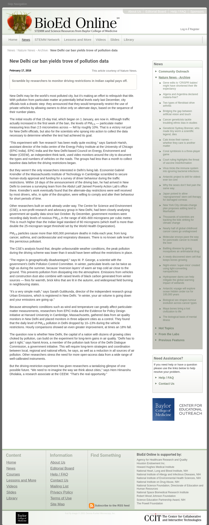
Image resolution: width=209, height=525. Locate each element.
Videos (101, 39)
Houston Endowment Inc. (151, 463)
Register (194, 29)
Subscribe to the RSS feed (112, 505)
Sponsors (197, 11)
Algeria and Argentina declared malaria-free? (180, 96)
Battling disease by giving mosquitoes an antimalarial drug (181, 250)
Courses (13, 474)
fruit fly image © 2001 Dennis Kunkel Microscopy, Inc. (90, 513)
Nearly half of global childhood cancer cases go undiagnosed (180, 230)
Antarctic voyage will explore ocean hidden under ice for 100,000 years (179, 291)
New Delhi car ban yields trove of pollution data (84, 50)
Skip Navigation (17, 4)
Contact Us (166, 383)
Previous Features (171, 340)
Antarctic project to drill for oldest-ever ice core (182, 178)
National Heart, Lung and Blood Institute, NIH (162, 470)
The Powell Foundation (150, 503)
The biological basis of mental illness (180, 318)
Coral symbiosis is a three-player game (181, 153)
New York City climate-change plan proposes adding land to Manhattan (180, 208)
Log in (183, 29)
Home (13, 39)
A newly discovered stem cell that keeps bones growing (182, 258)
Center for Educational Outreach (190, 409)
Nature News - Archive (32, 50)
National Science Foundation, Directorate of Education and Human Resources (170, 487)
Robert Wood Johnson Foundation (156, 496)
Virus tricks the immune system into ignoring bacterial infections (181, 170)
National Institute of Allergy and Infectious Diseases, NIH (169, 474)
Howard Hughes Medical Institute (155, 467)
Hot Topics (166, 328)
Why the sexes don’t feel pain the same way (182, 187)
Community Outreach (174, 71)
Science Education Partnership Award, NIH (161, 499)
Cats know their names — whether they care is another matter (179, 142)
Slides (114, 39)
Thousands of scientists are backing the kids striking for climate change (178, 220)
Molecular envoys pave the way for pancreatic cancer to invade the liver (181, 240)
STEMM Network (47, 39)
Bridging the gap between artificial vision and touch (177, 113)
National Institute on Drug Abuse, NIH (158, 481)
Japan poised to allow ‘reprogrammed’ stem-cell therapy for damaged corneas (182, 196)
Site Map (57, 504)
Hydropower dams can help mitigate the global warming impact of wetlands (178, 279)
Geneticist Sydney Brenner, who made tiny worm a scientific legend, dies (181, 131)
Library (129, 39)
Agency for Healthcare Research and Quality (162, 459)
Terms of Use (61, 498)
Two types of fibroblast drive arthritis (179, 104)
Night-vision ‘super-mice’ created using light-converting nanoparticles (181, 268)
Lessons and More (77, 39)
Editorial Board (155, 11)
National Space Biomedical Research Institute (163, 492)
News (26, 39)
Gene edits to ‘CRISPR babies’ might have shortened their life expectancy (180, 85)
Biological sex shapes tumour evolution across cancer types (180, 302)
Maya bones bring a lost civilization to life (176, 310)
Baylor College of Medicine (163, 409)
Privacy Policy (61, 492)
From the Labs (169, 334)
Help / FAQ (178, 11)
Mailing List (59, 486)
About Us (134, 11)
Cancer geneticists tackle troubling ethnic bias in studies (180, 121)
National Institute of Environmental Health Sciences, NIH (169, 478)
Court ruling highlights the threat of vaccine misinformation (181, 161)
